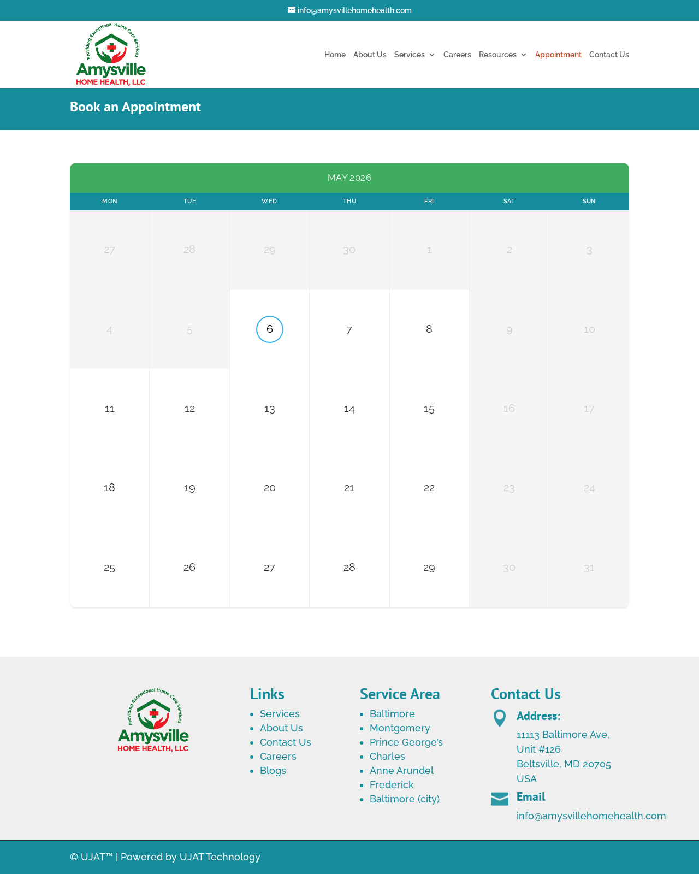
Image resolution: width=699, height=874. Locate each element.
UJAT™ (98, 857)
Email (531, 824)
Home (335, 55)
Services (409, 55)
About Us (370, 55)
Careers (457, 55)
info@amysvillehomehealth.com (591, 843)
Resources (498, 55)
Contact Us (609, 55)
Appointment (558, 55)
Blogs (273, 770)
